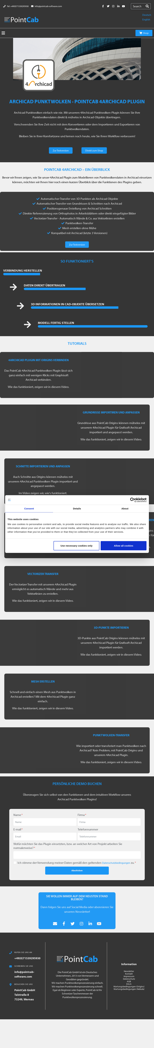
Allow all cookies (123, 545)
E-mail (18, 829)
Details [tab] (77, 508)
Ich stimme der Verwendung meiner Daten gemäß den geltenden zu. (77, 862)
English (146, 19)
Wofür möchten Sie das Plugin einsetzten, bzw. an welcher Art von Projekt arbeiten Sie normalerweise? (67, 846)
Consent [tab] (29, 508)
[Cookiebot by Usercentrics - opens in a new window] (132, 499)
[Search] (147, 6)
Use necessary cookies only (76, 545)
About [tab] (124, 508)
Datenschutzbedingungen (116, 862)
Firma (82, 815)
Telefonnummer (88, 829)
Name (18, 815)
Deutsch (146, 14)
